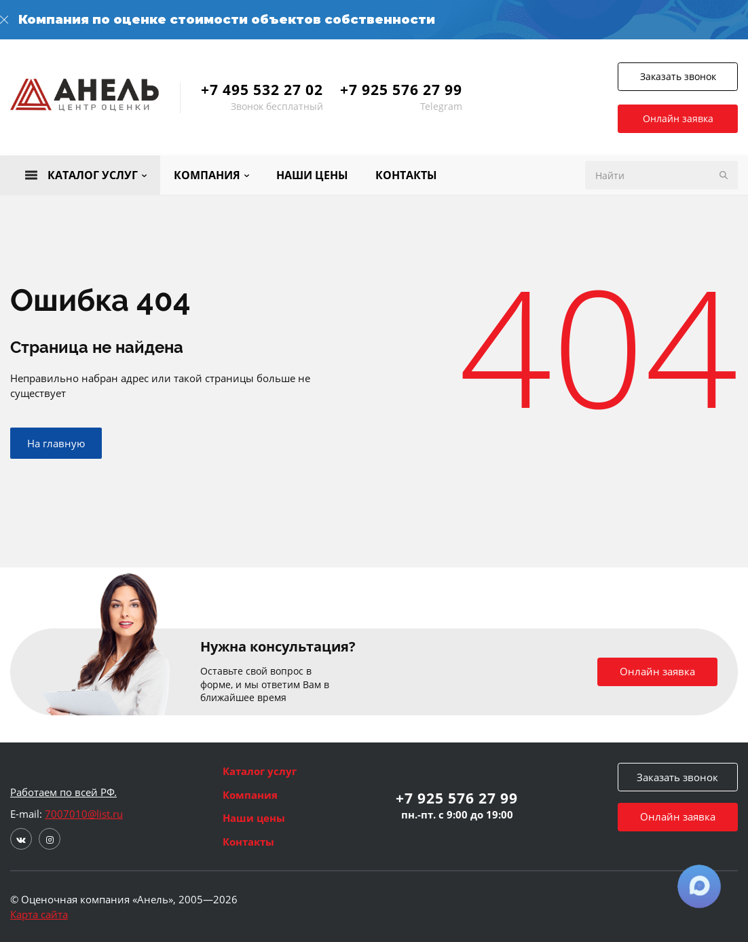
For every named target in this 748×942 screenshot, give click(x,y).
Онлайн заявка (678, 118)
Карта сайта (39, 914)
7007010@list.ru (84, 814)
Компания (250, 795)
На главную (56, 443)
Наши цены (254, 818)
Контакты (248, 841)
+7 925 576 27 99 (401, 89)
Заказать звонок (678, 76)
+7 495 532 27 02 (262, 89)
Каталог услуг (260, 771)
